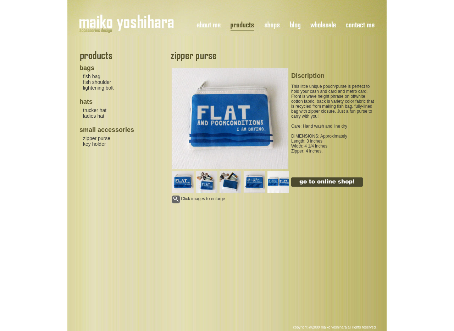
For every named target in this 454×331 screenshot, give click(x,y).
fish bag (91, 76)
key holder (94, 144)
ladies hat (93, 116)
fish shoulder (97, 82)
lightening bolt (98, 88)
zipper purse (96, 138)
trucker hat (94, 110)
